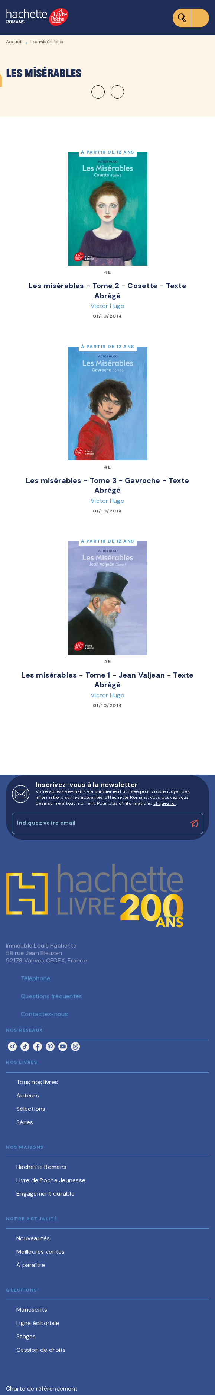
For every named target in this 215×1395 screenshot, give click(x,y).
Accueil (14, 42)
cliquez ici (164, 803)
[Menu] (191, 18)
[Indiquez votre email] (98, 823)
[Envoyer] (194, 823)
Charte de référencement (42, 1388)
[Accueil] (37, 17)
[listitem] (12, 1046)
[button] (107, 92)
